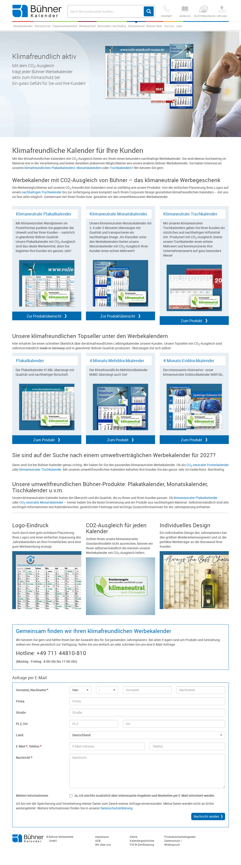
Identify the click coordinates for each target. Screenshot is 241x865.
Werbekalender (23, 26)
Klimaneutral (136, 26)
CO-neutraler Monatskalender (41, 502)
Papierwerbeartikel (65, 26)
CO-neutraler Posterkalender (207, 465)
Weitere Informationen (32, 795)
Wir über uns (103, 844)
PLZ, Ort (22, 724)
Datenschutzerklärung (116, 808)
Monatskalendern (89, 168)
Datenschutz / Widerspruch (173, 842)
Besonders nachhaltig (111, 26)
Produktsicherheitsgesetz (180, 837)
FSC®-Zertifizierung (142, 844)
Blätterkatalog (203, 12)
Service (169, 26)
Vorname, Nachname (32, 690)
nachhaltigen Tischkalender (42, 192)
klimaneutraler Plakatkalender (195, 498)
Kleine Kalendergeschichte (142, 838)
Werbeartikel (87, 26)
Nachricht (24, 757)
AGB (98, 840)
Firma (20, 701)
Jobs (179, 26)
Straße (21, 712)
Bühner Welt (154, 26)
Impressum (102, 837)
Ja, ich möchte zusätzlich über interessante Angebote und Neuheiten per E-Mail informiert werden (141, 795)
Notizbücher (43, 26)
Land (19, 735)
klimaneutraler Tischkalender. (40, 469)
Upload (222, 12)
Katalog (185, 12)
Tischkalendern (121, 168)
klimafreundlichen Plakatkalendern (49, 168)
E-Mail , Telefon (28, 746)
